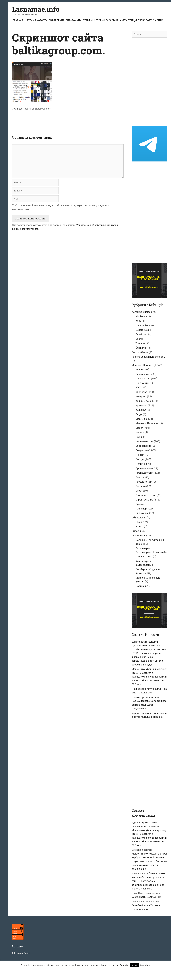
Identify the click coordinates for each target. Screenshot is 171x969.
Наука (139, 436)
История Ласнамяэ (106, 20)
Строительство (144, 499)
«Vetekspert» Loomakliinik (146, 896)
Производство (144, 468)
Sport (138, 338)
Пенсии (139, 454)
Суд (137, 504)
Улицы (132, 20)
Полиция (140, 586)
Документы (142, 383)
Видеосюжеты (143, 374)
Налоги (139, 432)
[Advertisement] (67, 120)
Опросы (136, 531)
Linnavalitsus (142, 325)
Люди (138, 414)
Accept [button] (134, 965)
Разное (139, 522)
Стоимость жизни (145, 495)
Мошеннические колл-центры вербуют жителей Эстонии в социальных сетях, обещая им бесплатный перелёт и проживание (149, 861)
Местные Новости (35, 20)
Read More (144, 965)
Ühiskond (140, 347)
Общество (141, 450)
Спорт (138, 490)
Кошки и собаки (144, 400)
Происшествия (144, 472)
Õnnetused (141, 334)
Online (21, 953)
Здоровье (141, 392)
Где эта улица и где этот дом (148, 356)
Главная (18, 20)
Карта (123, 20)
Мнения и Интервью (147, 423)
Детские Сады (143, 556)
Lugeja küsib (142, 329)
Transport (141, 343)
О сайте (158, 20)
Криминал (141, 405)
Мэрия (139, 427)
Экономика (142, 513)
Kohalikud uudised (142, 311)
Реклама (140, 486)
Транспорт (145, 20)
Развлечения (143, 481)
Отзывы (88, 20)
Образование (143, 445)
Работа (139, 477)
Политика (141, 463)
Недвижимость (144, 441)
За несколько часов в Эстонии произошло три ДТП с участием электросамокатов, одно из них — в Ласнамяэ (148, 881)
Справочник (73, 20)
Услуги (139, 526)
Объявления (56, 20)
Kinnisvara (141, 316)
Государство (142, 378)
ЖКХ (138, 387)
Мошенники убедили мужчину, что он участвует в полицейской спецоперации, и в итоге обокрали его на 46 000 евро (149, 676)
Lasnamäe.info (36, 9)
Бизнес (139, 369)
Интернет (140, 396)
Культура (140, 409)
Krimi (138, 320)
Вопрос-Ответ (140, 352)
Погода (139, 459)
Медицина (141, 418)
